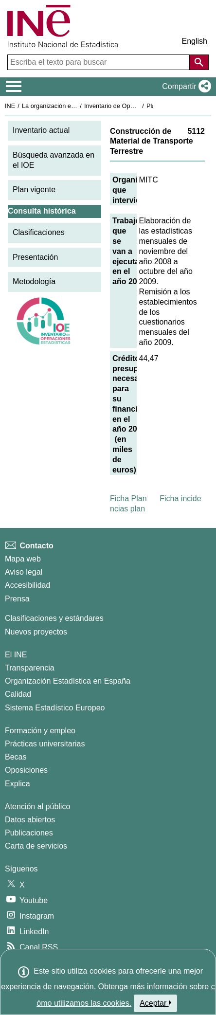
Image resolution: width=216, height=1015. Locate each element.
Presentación (35, 257)
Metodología (34, 281)
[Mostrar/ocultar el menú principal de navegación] (14, 86)
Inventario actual (41, 130)
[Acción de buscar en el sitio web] (199, 62)
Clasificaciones (39, 232)
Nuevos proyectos (36, 632)
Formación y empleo (40, 730)
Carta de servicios (36, 846)
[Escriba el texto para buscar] (99, 62)
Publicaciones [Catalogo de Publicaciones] (29, 833)
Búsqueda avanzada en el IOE (53, 160)
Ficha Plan (128, 498)
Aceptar (155, 1002)
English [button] (194, 41)
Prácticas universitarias (45, 744)
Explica (17, 783)
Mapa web (23, 559)
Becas (15, 757)
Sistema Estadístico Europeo (55, 708)
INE (10, 105)
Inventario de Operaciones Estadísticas (138, 105)
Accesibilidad (27, 585)
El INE (16, 655)
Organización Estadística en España (67, 681)
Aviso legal (23, 572)
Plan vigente (34, 189)
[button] (184, 86)
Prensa (17, 599)
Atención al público (37, 806)
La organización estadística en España (75, 105)
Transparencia (29, 668)
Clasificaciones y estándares (54, 618)
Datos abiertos (30, 820)
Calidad (18, 694)
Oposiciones (26, 770)
